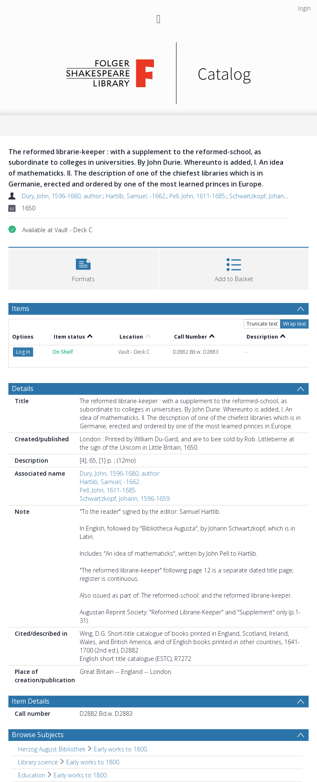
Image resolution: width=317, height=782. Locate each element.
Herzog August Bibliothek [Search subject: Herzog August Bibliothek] (52, 749)
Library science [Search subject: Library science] (38, 762)
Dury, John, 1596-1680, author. (62, 196)
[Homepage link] (158, 71)
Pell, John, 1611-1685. (197, 196)
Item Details (30, 701)
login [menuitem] (304, 8)
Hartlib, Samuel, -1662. (136, 196)
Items (20, 308)
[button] (83, 267)
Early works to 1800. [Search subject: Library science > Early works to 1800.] (93, 762)
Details (23, 388)
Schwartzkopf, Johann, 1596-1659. (125, 498)
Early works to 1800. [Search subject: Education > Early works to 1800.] (81, 775)
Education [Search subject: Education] (31, 775)
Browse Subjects (38, 734)
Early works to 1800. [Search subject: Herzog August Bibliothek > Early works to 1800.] (121, 749)
